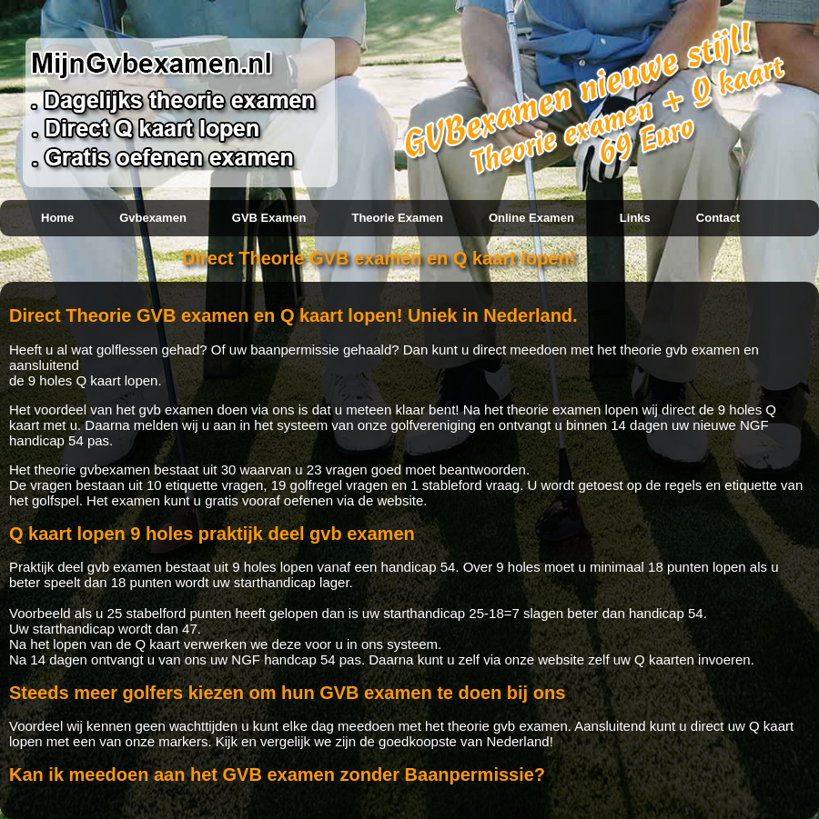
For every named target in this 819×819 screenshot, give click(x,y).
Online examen (531, 218)
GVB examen (269, 218)
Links (635, 218)
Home (57, 218)
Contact (718, 218)
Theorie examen (396, 218)
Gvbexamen (153, 218)
